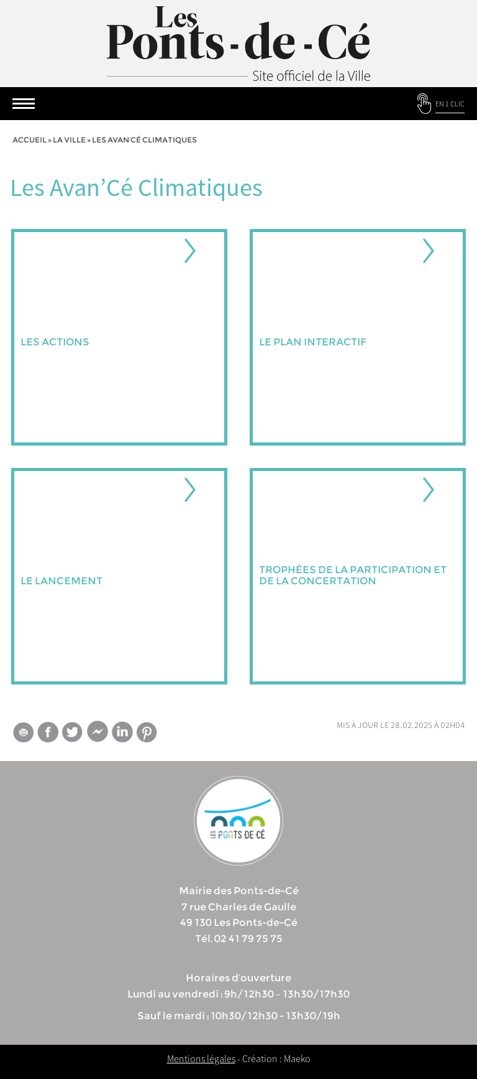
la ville (69, 139)
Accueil (29, 139)
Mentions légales (201, 1058)
